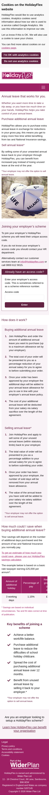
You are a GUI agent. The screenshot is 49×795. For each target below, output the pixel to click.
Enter (24, 304)
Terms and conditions (12, 749)
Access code (12, 292)
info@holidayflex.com (32, 261)
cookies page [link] (9, 47)
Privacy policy (8, 746)
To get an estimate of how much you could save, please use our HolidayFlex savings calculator (23, 556)
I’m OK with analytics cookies (21, 55)
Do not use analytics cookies (21, 61)
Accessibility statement (13, 752)
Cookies (5, 755)
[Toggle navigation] (43, 87)
